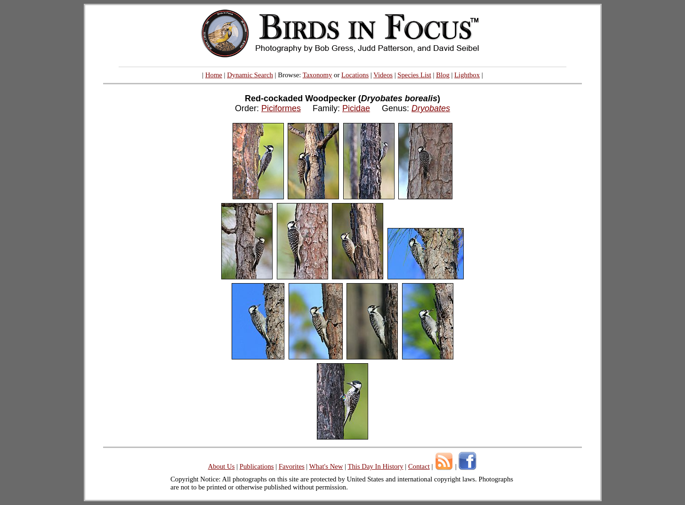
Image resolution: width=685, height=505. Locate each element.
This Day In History (375, 466)
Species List (414, 75)
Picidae (356, 108)
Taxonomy (317, 75)
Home (213, 75)
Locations (355, 75)
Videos (383, 75)
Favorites (292, 466)
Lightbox (467, 75)
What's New (326, 466)
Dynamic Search (250, 75)
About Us (221, 466)
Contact (419, 466)
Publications (257, 466)
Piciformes (281, 108)
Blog (443, 75)
